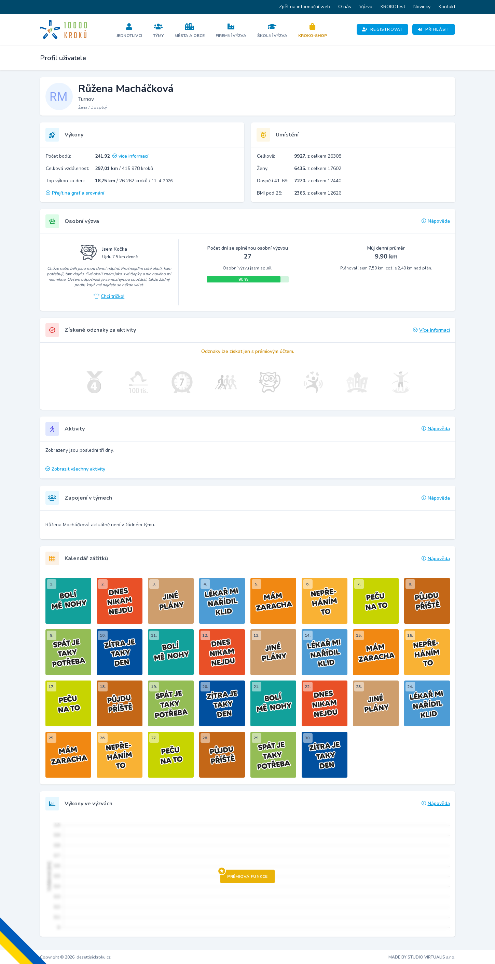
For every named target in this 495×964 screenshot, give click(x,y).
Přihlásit (434, 29)
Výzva (365, 6)
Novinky (421, 6)
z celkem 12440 (317, 180)
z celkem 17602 (317, 168)
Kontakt (447, 6)
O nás (344, 6)
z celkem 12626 (317, 193)
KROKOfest (393, 6)
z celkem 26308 (317, 156)
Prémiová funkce (244, 874)
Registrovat (382, 29)
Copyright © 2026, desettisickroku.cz (75, 957)
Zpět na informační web (304, 6)
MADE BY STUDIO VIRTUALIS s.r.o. (421, 957)
